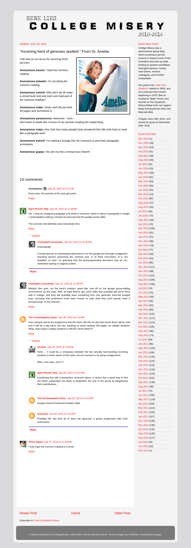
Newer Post (28, 513)
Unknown (42, 413)
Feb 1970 (143, 450)
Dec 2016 (143, 143)
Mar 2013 (143, 305)
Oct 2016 (143, 151)
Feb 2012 (143, 361)
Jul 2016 (142, 164)
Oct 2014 (143, 249)
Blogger (157, 534)
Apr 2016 (143, 177)
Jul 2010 (142, 442)
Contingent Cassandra (50, 242)
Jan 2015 (143, 237)
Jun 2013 (143, 292)
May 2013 (143, 296)
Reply (31, 198)
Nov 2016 (143, 147)
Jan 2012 (143, 365)
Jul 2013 (142, 288)
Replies (36, 235)
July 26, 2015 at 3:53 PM (80, 398)
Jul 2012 (142, 339)
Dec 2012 (143, 318)
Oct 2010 (143, 429)
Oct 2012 (143, 326)
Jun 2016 (143, 168)
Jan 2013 (143, 313)
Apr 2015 (143, 224)
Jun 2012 (143, 343)
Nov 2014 (143, 245)
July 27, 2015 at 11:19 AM (57, 442)
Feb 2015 (143, 232)
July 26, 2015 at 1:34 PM (71, 317)
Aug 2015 (143, 207)
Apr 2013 (143, 301)
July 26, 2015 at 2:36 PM (60, 347)
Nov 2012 (143, 322)
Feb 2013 (143, 309)
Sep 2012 (143, 331)
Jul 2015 (142, 211)
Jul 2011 (142, 390)
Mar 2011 (143, 408)
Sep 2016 (143, 155)
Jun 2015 (143, 215)
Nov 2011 (143, 373)
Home (75, 513)
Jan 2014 (143, 262)
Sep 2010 (143, 433)
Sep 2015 (143, 202)
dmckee (41, 347)
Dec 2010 (143, 420)
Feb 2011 (143, 412)
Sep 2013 (143, 279)
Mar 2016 (143, 181)
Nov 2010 (143, 425)
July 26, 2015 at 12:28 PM (78, 242)
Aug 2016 (143, 160)
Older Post (122, 513)
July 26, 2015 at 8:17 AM (61, 188)
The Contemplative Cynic (42, 317)
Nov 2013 (143, 271)
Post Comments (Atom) (46, 520)
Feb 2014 (143, 258)
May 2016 (143, 172)
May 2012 (143, 348)
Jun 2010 (143, 446)
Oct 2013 (143, 275)
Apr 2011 (143, 403)
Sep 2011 (143, 382)
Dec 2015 (143, 194)
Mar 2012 (143, 356)
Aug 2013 (143, 284)
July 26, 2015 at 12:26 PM (69, 283)
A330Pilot (133, 534)
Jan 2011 (143, 416)
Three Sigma (35, 442)
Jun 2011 (143, 395)
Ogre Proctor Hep (38, 208)
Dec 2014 (143, 241)
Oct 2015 (143, 198)
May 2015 (143, 220)
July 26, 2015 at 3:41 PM (71, 372)
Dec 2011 (143, 369)
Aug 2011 (143, 386)
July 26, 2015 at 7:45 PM (62, 413)
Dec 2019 (143, 138)
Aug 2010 (143, 437)
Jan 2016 (143, 190)
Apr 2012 (143, 352)
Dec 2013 (143, 267)
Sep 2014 (143, 254)
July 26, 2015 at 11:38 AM (63, 208)
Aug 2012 (143, 335)
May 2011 (143, 399)
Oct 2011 (143, 378)
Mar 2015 (143, 228)
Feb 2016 (143, 185)
